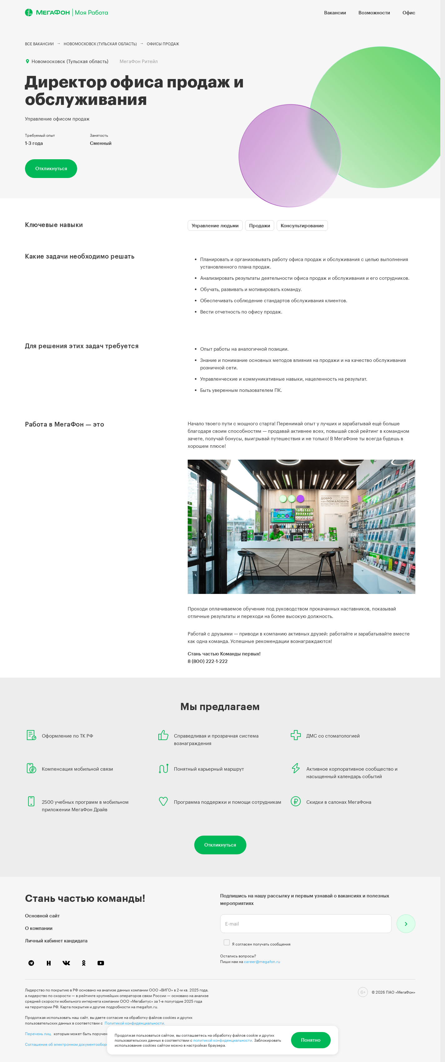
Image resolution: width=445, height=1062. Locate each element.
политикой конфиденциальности (222, 1040)
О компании (38, 928)
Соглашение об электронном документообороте (69, 1044)
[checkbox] (227, 942)
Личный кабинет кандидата (56, 940)
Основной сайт (42, 915)
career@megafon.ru (262, 961)
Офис (409, 12)
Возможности (374, 12)
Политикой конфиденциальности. (135, 1023)
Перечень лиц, (38, 1033)
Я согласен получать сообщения (261, 944)
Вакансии (335, 12)
